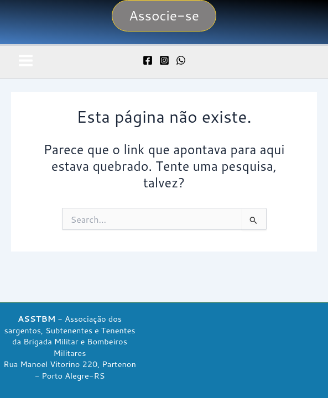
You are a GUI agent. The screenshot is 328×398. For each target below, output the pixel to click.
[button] (164, 16)
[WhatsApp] (181, 60)
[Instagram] (164, 60)
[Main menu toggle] (25, 60)
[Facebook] (148, 60)
